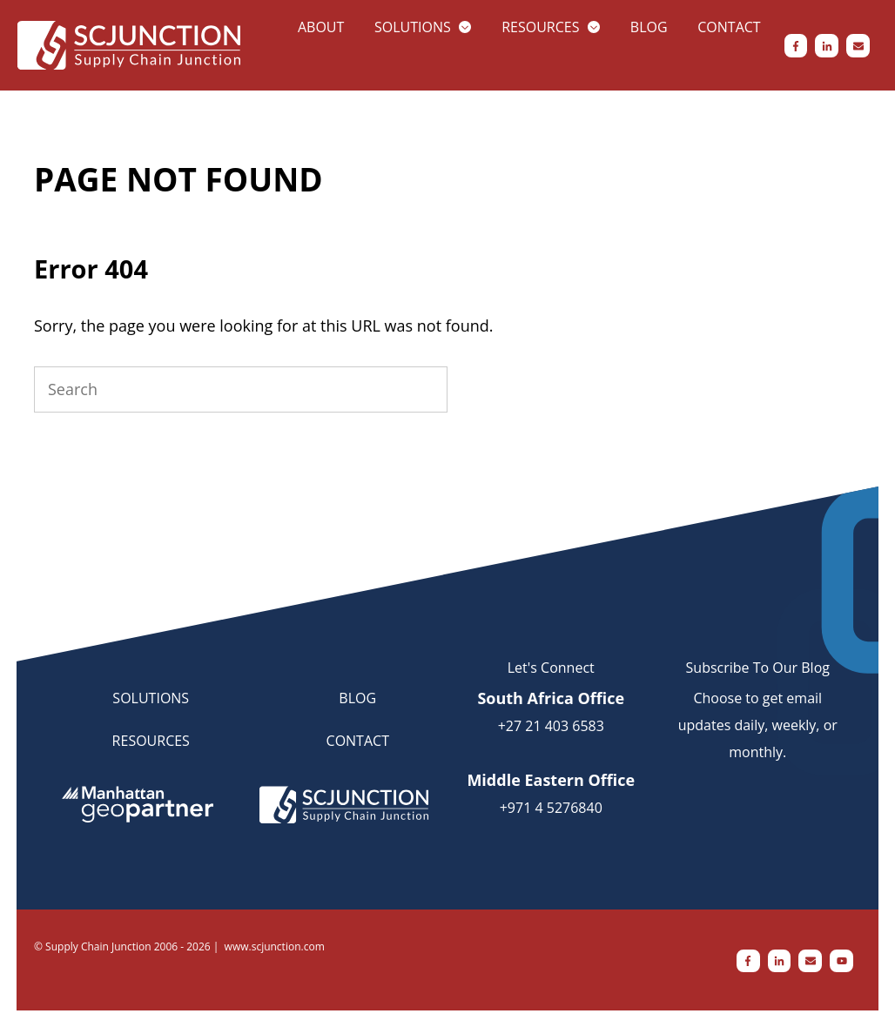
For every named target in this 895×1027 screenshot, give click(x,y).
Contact (728, 27)
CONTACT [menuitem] (357, 740)
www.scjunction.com (275, 946)
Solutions (412, 27)
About (321, 27)
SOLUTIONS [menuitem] (150, 698)
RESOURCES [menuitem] (151, 740)
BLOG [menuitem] (357, 698)
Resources (540, 27)
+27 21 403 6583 (551, 725)
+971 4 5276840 (551, 807)
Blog (649, 27)
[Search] (241, 389)
